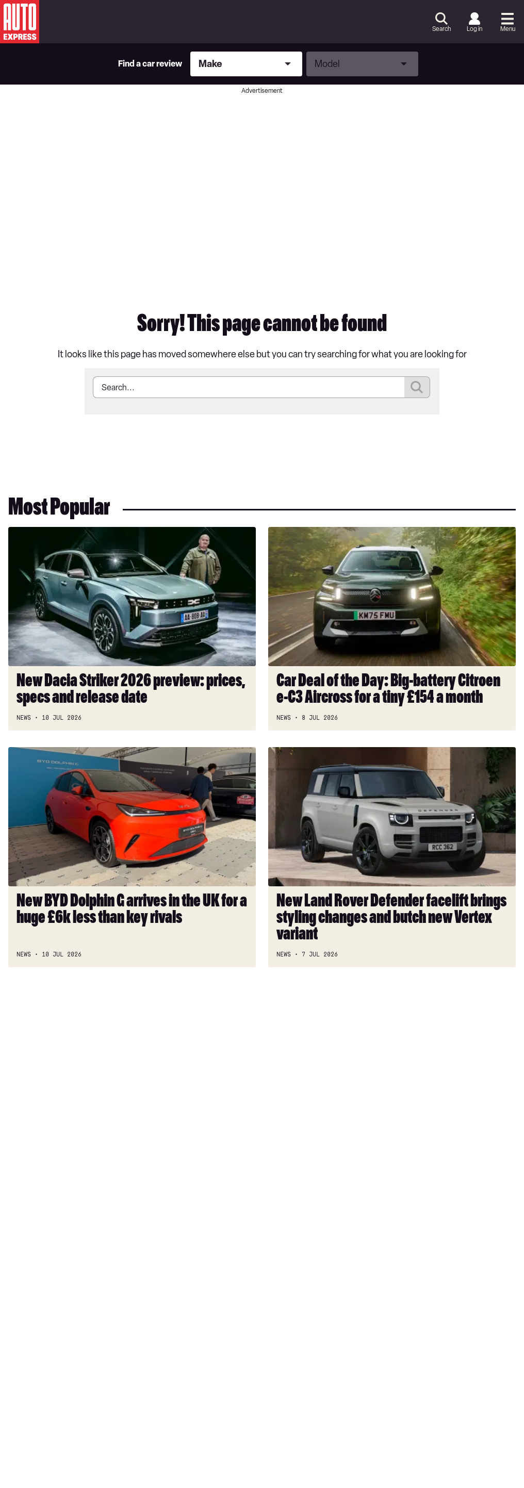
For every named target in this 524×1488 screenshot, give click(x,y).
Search (441, 28)
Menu (507, 28)
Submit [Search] (417, 387)
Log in (474, 28)
